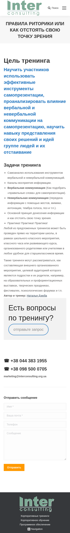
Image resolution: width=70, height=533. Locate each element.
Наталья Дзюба (37, 295)
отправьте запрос (28, 329)
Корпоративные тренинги (35, 516)
